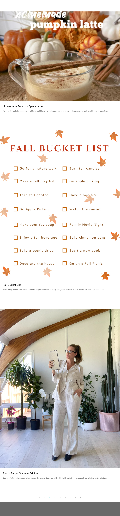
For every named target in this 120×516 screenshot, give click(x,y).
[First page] (39, 497)
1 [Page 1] (49, 498)
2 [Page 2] (54, 498)
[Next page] (75, 497)
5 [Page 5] (70, 498)
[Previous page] (44, 497)
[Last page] (80, 497)
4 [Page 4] (65, 498)
